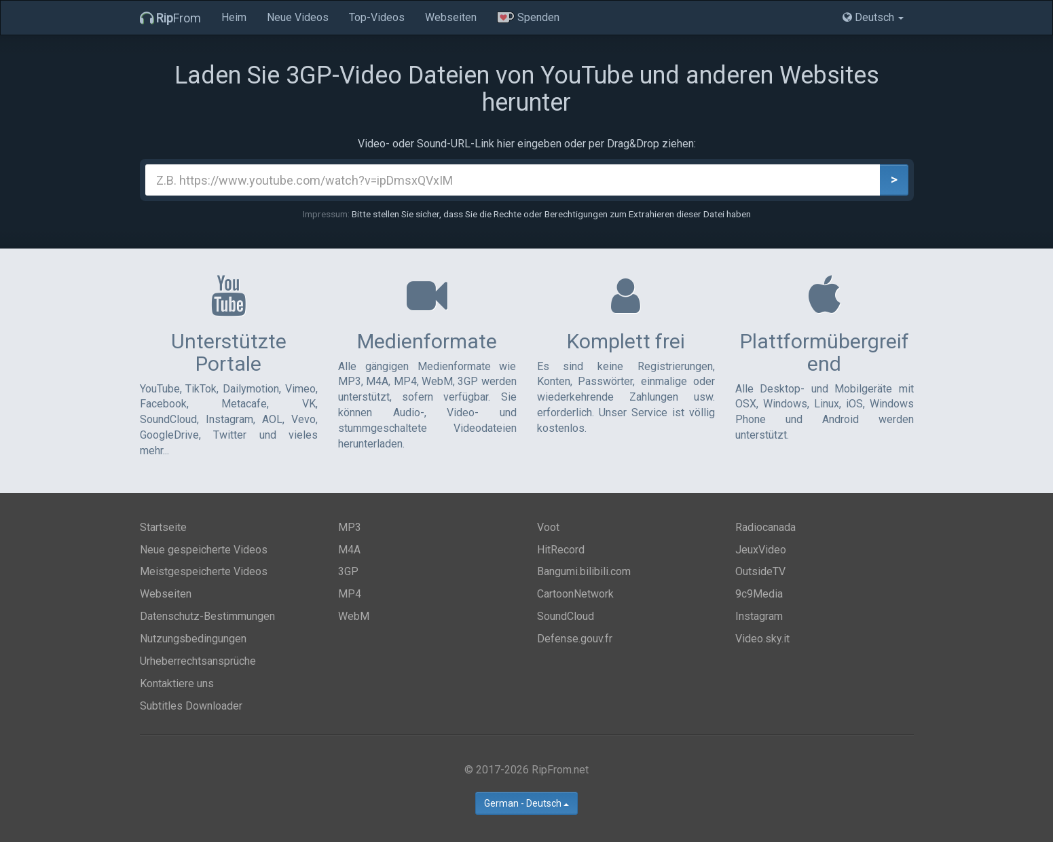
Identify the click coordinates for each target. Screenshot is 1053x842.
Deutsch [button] (873, 17)
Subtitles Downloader (191, 705)
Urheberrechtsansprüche (198, 661)
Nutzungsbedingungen (193, 638)
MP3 (349, 527)
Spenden (528, 17)
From (170, 18)
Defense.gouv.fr (574, 638)
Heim (233, 17)
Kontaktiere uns (177, 683)
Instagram (759, 616)
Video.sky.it (762, 638)
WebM (353, 616)
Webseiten (451, 17)
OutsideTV (760, 571)
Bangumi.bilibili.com (584, 571)
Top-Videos (377, 17)
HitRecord (561, 549)
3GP (348, 571)
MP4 (349, 593)
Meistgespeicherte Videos (203, 571)
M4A (349, 549)
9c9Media (759, 593)
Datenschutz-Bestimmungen (207, 616)
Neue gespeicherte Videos (203, 549)
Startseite (163, 527)
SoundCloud (565, 616)
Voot (548, 527)
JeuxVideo (760, 549)
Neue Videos (298, 17)
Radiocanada (765, 527)
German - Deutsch (526, 803)
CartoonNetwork (575, 593)
